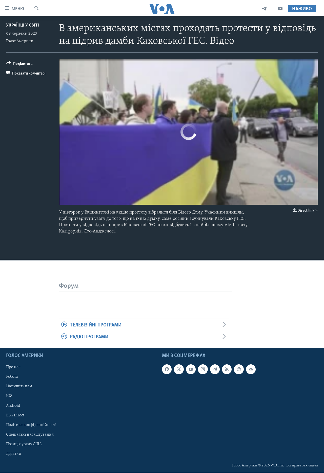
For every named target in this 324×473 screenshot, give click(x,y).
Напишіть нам (19, 387)
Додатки (13, 454)
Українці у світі (22, 25)
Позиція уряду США (24, 444)
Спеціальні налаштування (30, 435)
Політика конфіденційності (31, 425)
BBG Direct (15, 415)
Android (13, 406)
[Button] (19, 64)
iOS (9, 396)
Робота (12, 377)
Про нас (13, 367)
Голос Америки (19, 41)
